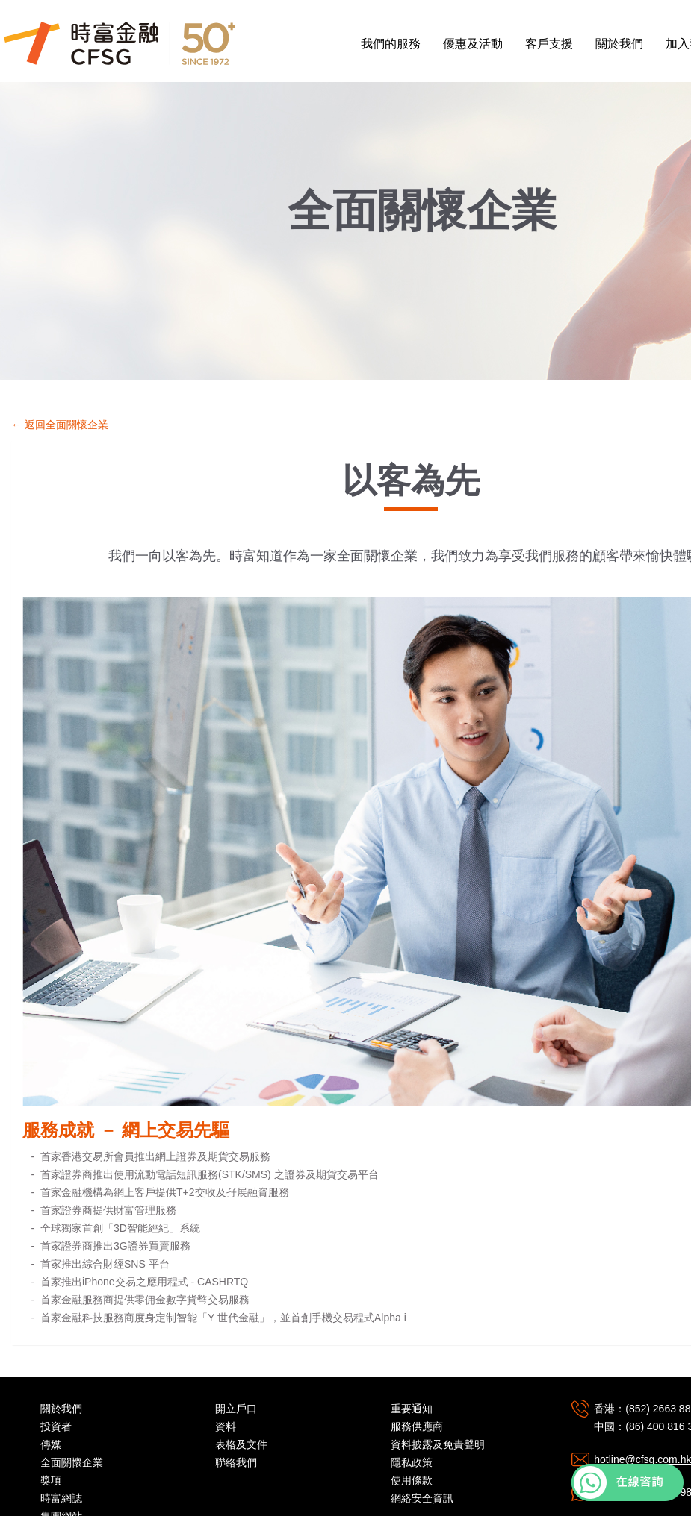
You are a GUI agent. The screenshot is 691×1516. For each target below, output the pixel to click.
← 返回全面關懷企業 (59, 424)
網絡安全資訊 (422, 1498)
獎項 (50, 1480)
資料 (225, 1426)
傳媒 (50, 1444)
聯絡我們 (236, 1462)
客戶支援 (549, 43)
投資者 (56, 1426)
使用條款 (412, 1480)
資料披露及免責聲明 (438, 1444)
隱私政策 (412, 1462)
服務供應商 (417, 1426)
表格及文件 (241, 1444)
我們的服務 (391, 43)
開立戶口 (236, 1409)
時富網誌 (61, 1498)
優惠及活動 (473, 43)
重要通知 (412, 1409)
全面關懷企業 (71, 1462)
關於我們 (619, 43)
